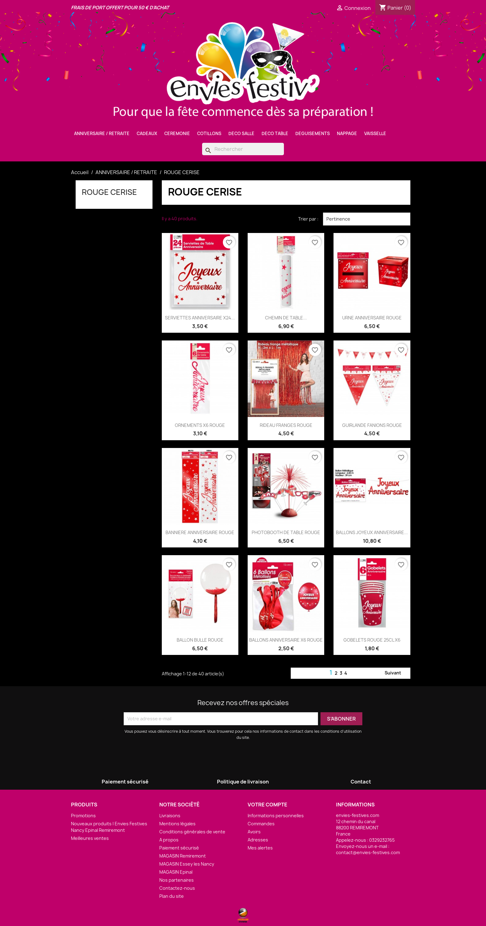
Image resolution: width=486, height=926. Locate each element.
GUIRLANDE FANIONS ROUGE (372, 425)
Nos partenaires (176, 880)
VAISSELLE (375, 133)
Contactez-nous (177, 888)
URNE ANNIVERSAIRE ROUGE (372, 318)
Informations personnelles (276, 815)
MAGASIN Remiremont (182, 856)
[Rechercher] (243, 149)
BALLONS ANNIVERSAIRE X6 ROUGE (286, 640)
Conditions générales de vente (192, 832)
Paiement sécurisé (179, 848)
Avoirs (254, 832)
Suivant (397, 673)
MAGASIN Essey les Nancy (186, 864)
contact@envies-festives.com (368, 852)
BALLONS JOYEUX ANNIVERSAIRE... (372, 532)
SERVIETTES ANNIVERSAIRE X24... (200, 318)
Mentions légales (177, 824)
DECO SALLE (241, 133)
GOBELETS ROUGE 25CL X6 (371, 640)
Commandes (261, 824)
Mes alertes (260, 848)
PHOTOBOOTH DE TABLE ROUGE (286, 532)
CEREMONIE (177, 133)
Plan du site (171, 896)
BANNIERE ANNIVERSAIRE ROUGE (200, 532)
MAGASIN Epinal (175, 872)
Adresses (258, 840)
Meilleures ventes (90, 838)
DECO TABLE (275, 133)
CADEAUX (147, 133)
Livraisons (169, 815)
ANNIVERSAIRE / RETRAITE (102, 133)
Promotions (83, 815)
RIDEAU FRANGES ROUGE (286, 425)
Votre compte (267, 804)
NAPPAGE (347, 133)
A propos (169, 840)
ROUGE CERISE (109, 192)
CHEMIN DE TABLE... (286, 318)
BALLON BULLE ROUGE (200, 640)
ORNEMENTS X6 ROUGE (200, 425)
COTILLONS (209, 133)
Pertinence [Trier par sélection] (366, 219)
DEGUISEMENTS (312, 133)
